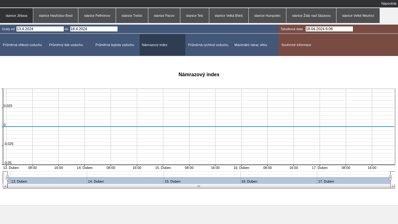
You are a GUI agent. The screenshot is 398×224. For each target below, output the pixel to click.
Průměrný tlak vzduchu (66, 45)
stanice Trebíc (132, 15)
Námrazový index (154, 45)
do (66, 29)
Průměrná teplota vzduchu (114, 45)
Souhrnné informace (296, 45)
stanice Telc (194, 15)
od (13, 29)
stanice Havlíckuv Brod (55, 15)
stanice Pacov (164, 15)
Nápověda (388, 3)
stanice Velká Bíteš (229, 15)
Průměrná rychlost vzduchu (208, 45)
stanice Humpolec (267, 15)
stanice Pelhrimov (97, 15)
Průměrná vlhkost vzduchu (22, 45)
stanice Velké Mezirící (358, 15)
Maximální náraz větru (250, 45)
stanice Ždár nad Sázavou (311, 15)
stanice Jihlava (16, 15)
